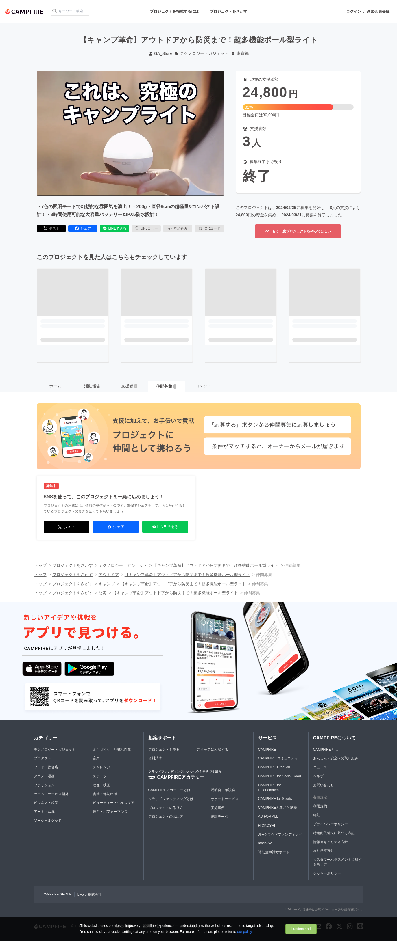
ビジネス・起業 (46, 803)
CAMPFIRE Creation (274, 767)
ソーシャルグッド (48, 821)
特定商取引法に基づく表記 (334, 833)
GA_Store (160, 53)
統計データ (219, 817)
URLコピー (146, 228)
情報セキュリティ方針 (330, 842)
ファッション (44, 785)
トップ (40, 565)
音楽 (96, 758)
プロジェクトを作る (164, 750)
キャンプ (107, 584)
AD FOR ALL (268, 817)
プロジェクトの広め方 (165, 817)
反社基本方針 (323, 851)
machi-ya (265, 843)
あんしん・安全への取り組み (335, 758)
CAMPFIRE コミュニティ (278, 758)
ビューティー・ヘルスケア (113, 803)
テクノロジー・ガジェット (201, 53)
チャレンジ (101, 767)
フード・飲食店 (46, 767)
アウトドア (109, 574)
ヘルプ (318, 776)
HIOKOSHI (266, 825)
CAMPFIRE (267, 750)
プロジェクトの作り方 (165, 808)
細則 (316, 815)
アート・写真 (44, 812)
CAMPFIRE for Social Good (279, 776)
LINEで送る (114, 228)
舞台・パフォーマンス (110, 812)
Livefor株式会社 (89, 894)
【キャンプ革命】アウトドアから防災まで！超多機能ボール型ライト (215, 565)
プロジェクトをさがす (228, 11)
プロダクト (42, 758)
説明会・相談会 (223, 790)
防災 (103, 592)
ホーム (55, 386)
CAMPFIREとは (325, 750)
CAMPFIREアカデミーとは (169, 790)
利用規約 (320, 806)
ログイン (353, 11)
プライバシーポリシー (330, 824)
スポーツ (100, 776)
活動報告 (92, 386)
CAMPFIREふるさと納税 (277, 808)
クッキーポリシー (327, 873)
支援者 (129, 386)
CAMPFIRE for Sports (275, 799)
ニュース (320, 767)
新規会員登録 (378, 11)
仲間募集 (166, 386)
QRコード (209, 228)
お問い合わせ (323, 785)
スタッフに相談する (212, 750)
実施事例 (218, 808)
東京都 (240, 53)
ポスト (51, 228)
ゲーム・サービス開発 (51, 794)
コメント (203, 386)
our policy (244, 932)
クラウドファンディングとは (170, 799)
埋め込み (177, 228)
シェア (83, 228)
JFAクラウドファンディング (280, 834)
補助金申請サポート (273, 852)
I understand (301, 929)
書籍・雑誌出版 (105, 794)
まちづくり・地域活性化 (112, 750)
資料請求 (155, 758)
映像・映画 (101, 785)
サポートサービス (225, 799)
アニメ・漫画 (44, 776)
